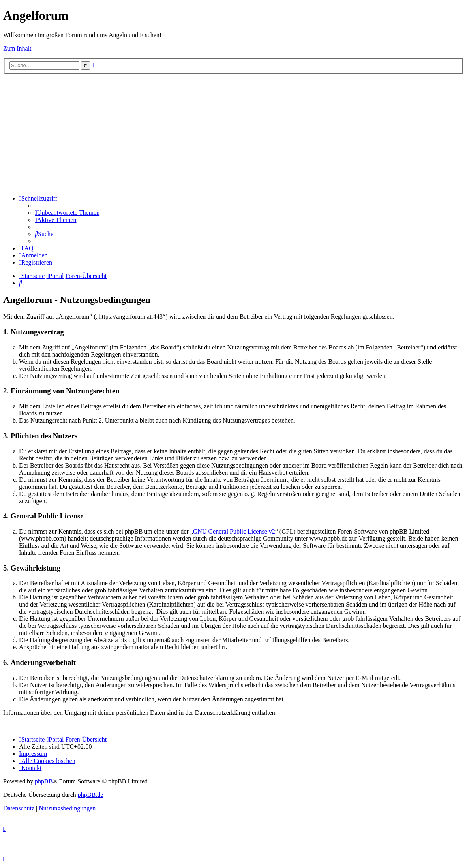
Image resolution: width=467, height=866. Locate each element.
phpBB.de (90, 794)
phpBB (44, 781)
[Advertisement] (233, 133)
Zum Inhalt (17, 48)
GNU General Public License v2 (234, 531)
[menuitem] (67, 212)
